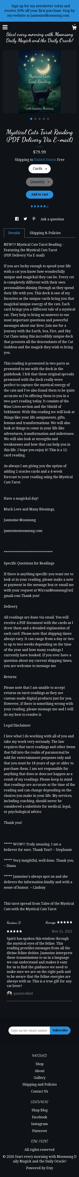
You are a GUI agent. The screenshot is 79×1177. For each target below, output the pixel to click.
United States (44, 160)
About (39, 1071)
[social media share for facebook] (17, 219)
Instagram (39, 1124)
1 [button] (31, 119)
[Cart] (74, 28)
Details (14, 233)
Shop (40, 1064)
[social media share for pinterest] (34, 219)
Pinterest (39, 1131)
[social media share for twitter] (26, 219)
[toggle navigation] (5, 27)
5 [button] (48, 119)
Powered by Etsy (39, 1168)
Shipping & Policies (45, 233)
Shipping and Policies (39, 1084)
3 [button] (40, 119)
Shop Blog (40, 1110)
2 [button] (35, 119)
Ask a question (52, 219)
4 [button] (44, 119)
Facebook (39, 1117)
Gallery (40, 1078)
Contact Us (39, 1091)
